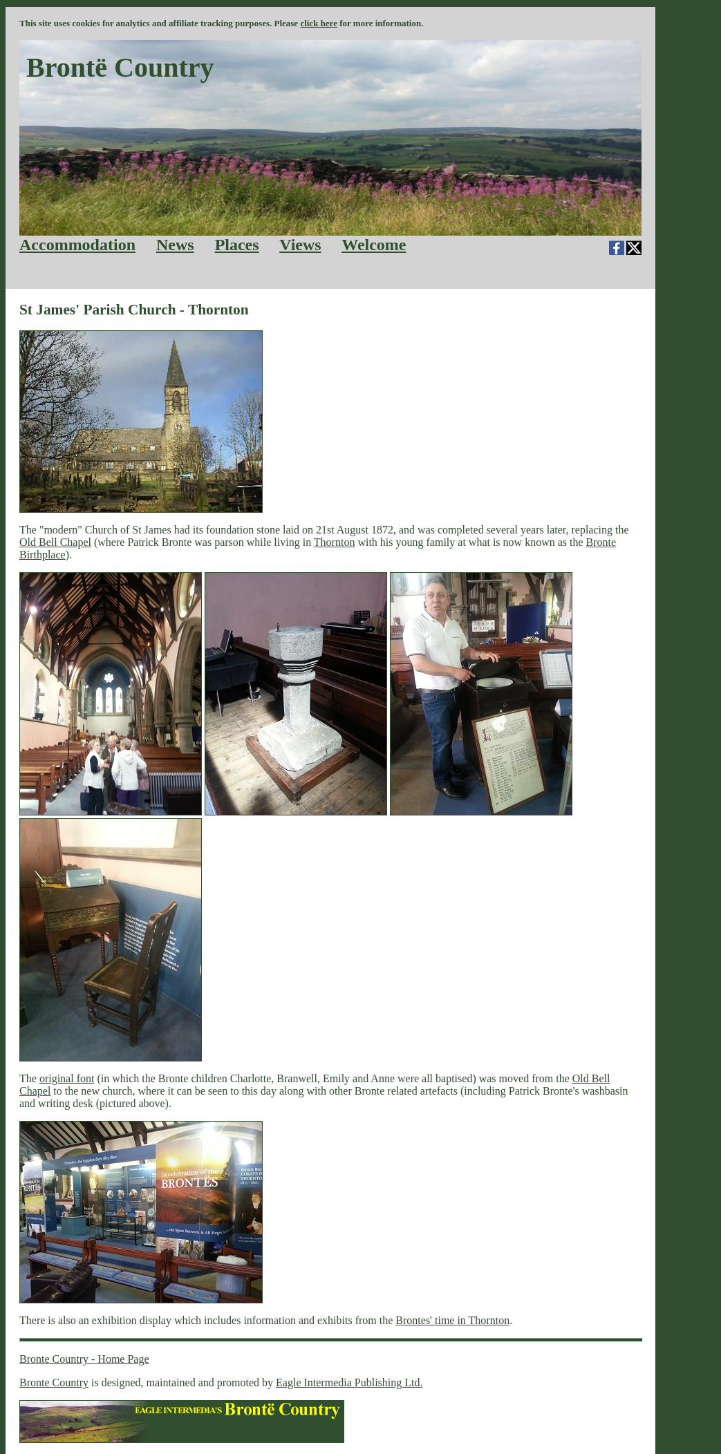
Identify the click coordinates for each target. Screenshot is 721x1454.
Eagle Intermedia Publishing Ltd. (349, 1382)
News (175, 245)
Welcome (373, 245)
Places (237, 245)
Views (300, 245)
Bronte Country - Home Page (84, 1359)
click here (318, 23)
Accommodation (77, 245)
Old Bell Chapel (55, 542)
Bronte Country (53, 1382)
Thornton (334, 542)
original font (67, 1078)
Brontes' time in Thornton (452, 1320)
